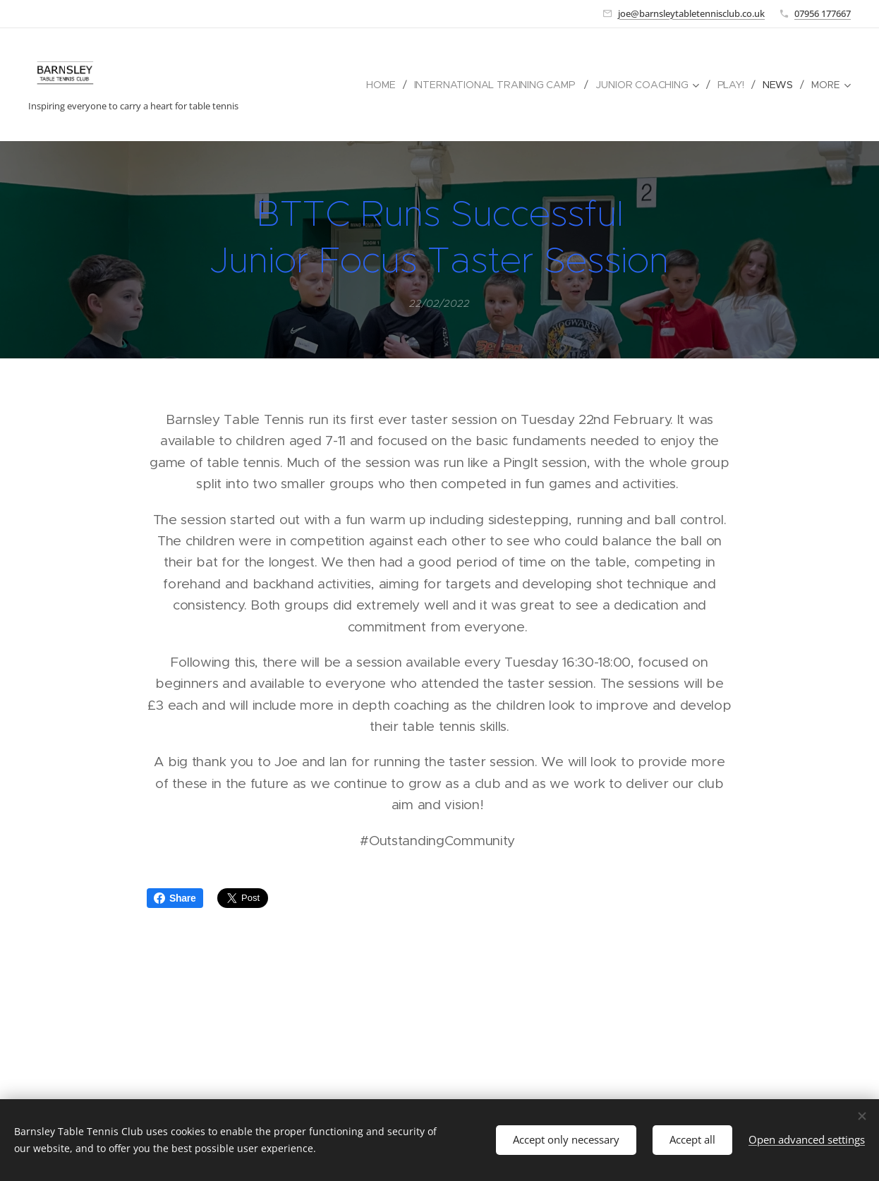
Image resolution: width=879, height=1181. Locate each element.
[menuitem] (382, 84)
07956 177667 (822, 13)
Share (175, 898)
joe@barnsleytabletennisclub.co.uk (691, 13)
